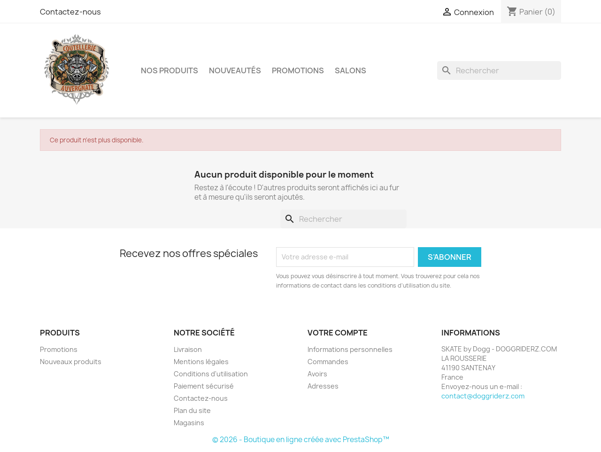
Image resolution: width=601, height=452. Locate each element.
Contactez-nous (70, 12)
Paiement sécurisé (204, 386)
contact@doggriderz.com (482, 395)
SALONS (350, 70)
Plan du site (192, 410)
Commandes (328, 361)
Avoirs (317, 373)
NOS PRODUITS (169, 70)
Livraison (188, 349)
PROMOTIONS (298, 70)
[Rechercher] (499, 70)
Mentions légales (201, 361)
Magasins (189, 422)
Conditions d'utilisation (211, 373)
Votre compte (338, 332)
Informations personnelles (350, 349)
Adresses (323, 386)
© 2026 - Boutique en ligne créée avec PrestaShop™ (300, 439)
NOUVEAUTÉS (235, 70)
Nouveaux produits (70, 361)
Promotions (58, 349)
